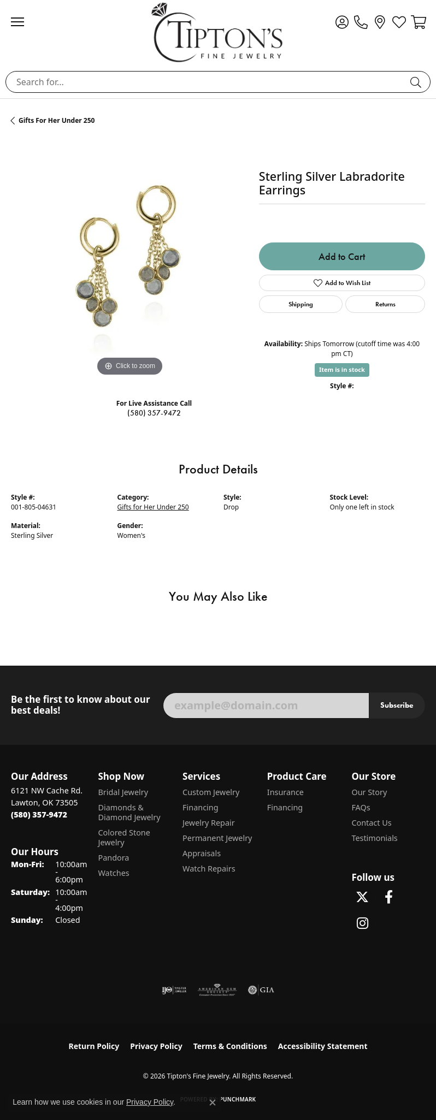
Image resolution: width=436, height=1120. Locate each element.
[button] (342, 22)
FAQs (360, 807)
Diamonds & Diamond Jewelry (129, 812)
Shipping (300, 304)
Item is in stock (342, 369)
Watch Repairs (208, 868)
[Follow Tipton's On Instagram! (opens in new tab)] (362, 923)
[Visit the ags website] (217, 990)
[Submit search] (417, 82)
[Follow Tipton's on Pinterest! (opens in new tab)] (388, 923)
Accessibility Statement (323, 1046)
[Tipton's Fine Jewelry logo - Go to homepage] (218, 32)
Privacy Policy (156, 1046)
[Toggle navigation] (22, 22)
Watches (113, 873)
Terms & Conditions (230, 1046)
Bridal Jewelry (123, 792)
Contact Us (371, 822)
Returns (385, 304)
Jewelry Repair (208, 822)
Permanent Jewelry (217, 838)
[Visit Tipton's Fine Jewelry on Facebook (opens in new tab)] (388, 897)
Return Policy (94, 1046)
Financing (200, 807)
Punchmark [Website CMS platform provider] (238, 1099)
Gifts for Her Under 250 (57, 120)
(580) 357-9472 (154, 413)
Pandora (113, 857)
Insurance (285, 792)
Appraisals (201, 853)
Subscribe (397, 705)
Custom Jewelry (210, 792)
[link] (361, 22)
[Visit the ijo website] (174, 990)
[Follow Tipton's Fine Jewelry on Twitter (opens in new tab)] (362, 897)
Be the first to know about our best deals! (80, 705)
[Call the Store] (39, 814)
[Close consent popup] (212, 1102)
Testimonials (374, 838)
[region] (129, 260)
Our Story (369, 792)
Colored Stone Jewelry (124, 837)
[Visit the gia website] (261, 990)
